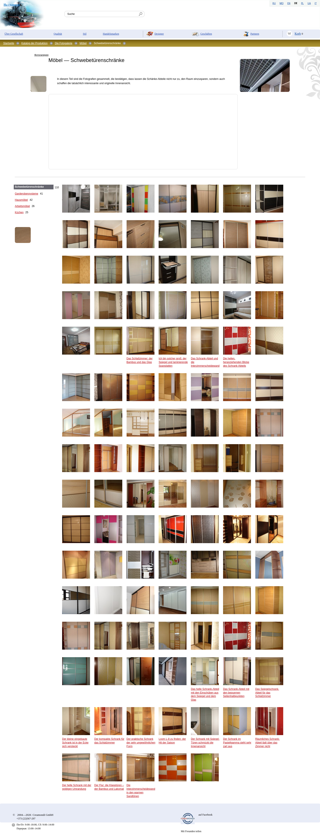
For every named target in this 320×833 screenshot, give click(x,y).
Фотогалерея (41, 55)
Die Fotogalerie (63, 43)
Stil (85, 33)
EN (288, 3)
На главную (12, 4)
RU (274, 3)
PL (302, 3)
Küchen (19, 212)
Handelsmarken (111, 33)
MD (281, 3)
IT (316, 3)
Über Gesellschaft (14, 33)
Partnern (254, 33)
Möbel (83, 43)
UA (309, 3)
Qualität (58, 33)
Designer (159, 33)
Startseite (8, 43)
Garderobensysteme (26, 193)
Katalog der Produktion (34, 43)
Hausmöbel (21, 199)
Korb (298, 33)
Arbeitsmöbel (22, 206)
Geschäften (206, 33)
